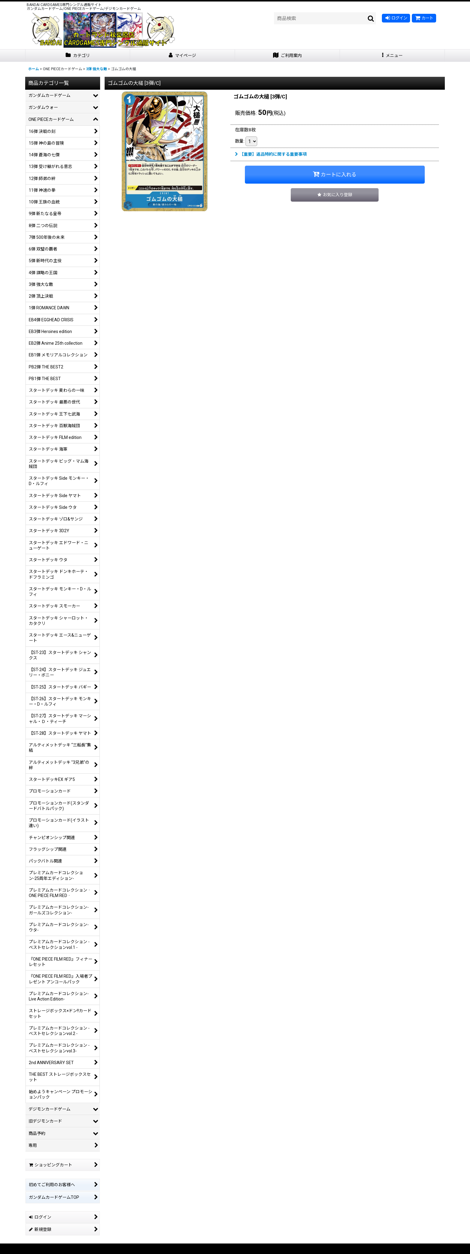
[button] (392, 56)
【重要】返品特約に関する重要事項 (271, 154)
